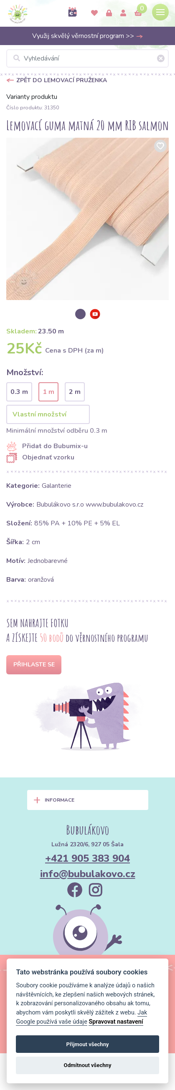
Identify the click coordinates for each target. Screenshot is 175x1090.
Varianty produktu (31, 96)
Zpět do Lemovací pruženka (61, 80)
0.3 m (19, 391)
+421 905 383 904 (87, 858)
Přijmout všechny (87, 1044)
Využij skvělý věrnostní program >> (87, 35)
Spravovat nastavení (116, 1021)
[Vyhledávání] (87, 58)
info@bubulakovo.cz (87, 874)
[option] (87, 219)
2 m (75, 391)
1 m (48, 391)
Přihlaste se (34, 665)
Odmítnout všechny (88, 1065)
